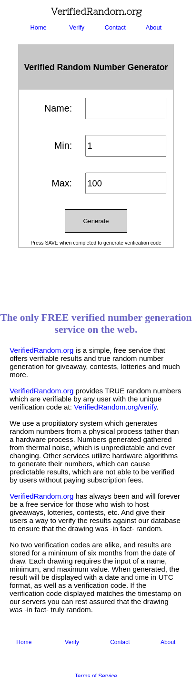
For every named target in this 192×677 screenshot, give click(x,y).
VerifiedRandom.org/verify (115, 407)
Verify (76, 27)
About (154, 27)
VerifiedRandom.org (41, 350)
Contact (115, 27)
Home (38, 27)
